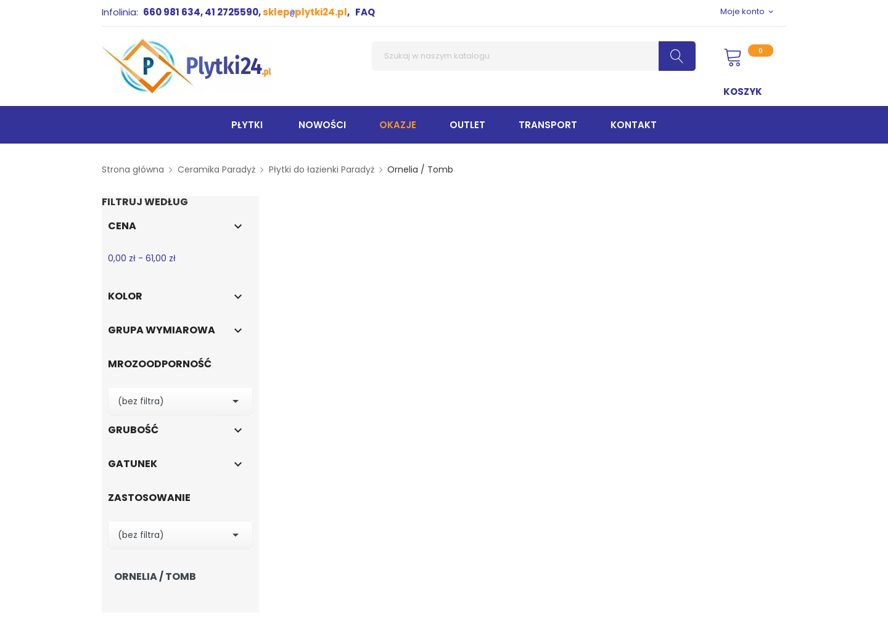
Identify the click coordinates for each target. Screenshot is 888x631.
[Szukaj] (534, 56)
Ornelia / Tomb (155, 577)
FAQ (365, 12)
